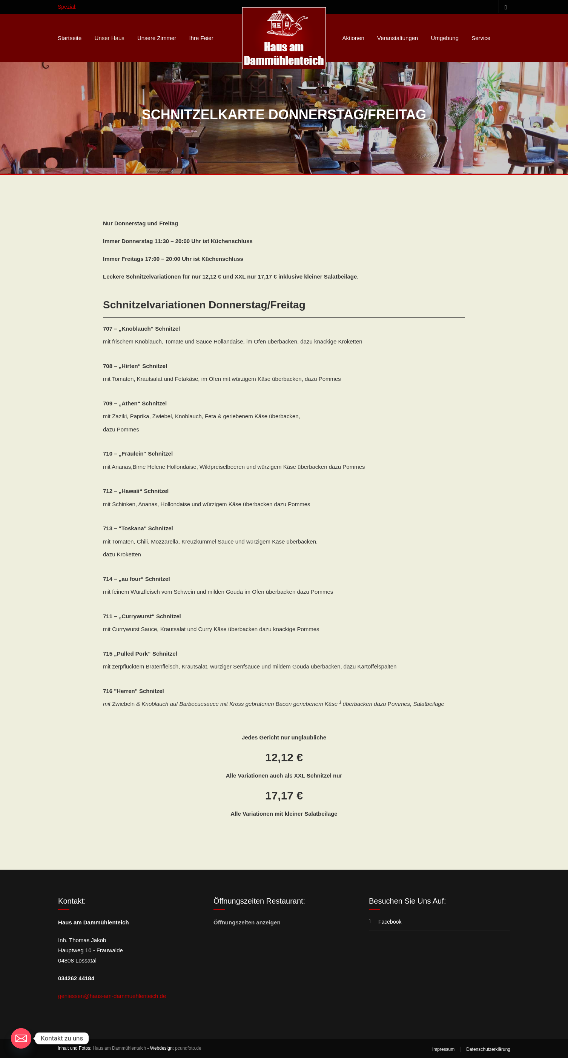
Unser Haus (109, 38)
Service (480, 38)
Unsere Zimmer (156, 38)
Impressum (443, 1049)
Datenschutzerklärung (488, 1049)
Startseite (69, 38)
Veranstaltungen (397, 38)
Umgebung (445, 38)
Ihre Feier (201, 38)
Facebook (504, 6)
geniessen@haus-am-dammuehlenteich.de (112, 996)
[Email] (21, 1038)
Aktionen (353, 38)
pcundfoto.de (188, 1048)
